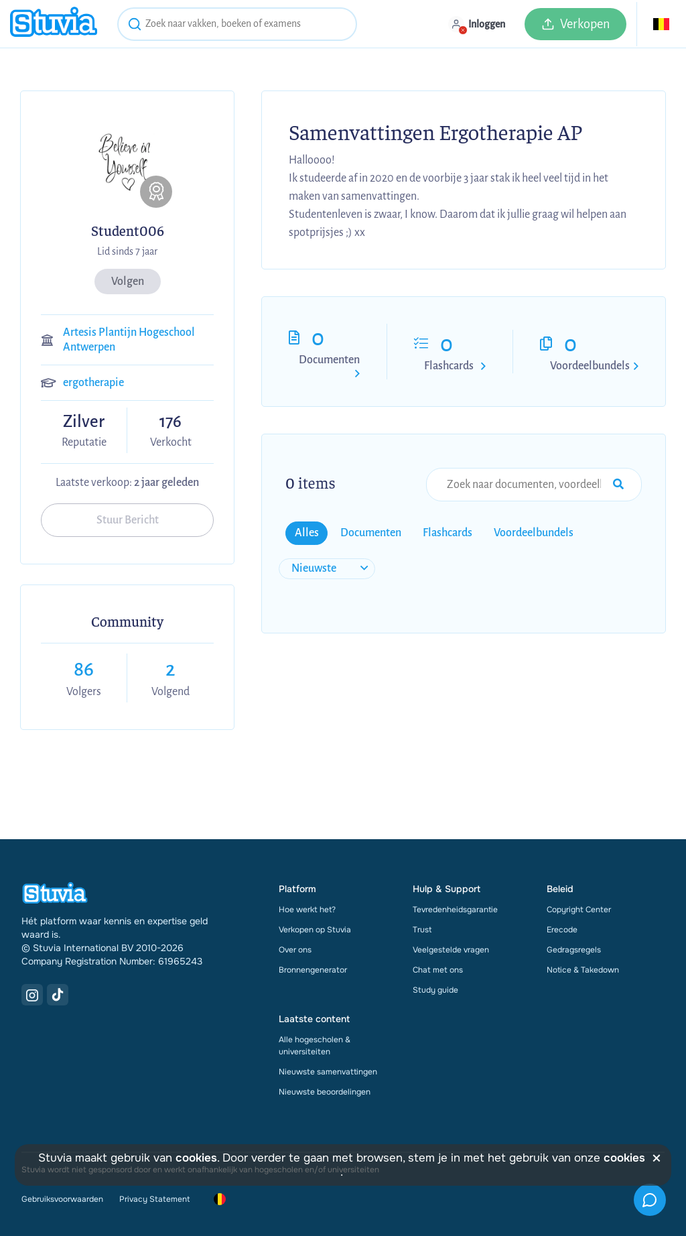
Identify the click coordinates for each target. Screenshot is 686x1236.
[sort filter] (327, 568)
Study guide (435, 990)
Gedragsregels (574, 949)
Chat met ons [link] (438, 970)
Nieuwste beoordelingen (324, 1092)
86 (84, 669)
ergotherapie (93, 383)
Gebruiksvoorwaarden (62, 1199)
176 (170, 421)
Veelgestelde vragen (451, 949)
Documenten (329, 360)
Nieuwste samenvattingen (328, 1071)
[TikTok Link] (57, 994)
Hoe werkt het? (307, 909)
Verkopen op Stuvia (315, 929)
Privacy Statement (154, 1199)
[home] (53, 24)
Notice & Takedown (583, 970)
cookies (196, 1158)
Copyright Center (579, 909)
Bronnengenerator (313, 970)
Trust (422, 929)
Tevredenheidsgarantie (455, 909)
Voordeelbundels (590, 366)
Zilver (84, 422)
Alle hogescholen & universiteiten (314, 1045)
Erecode (562, 929)
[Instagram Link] (32, 994)
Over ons (295, 949)
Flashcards (449, 366)
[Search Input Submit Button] (618, 484)
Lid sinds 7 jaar (127, 251)
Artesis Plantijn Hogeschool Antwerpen (129, 339)
